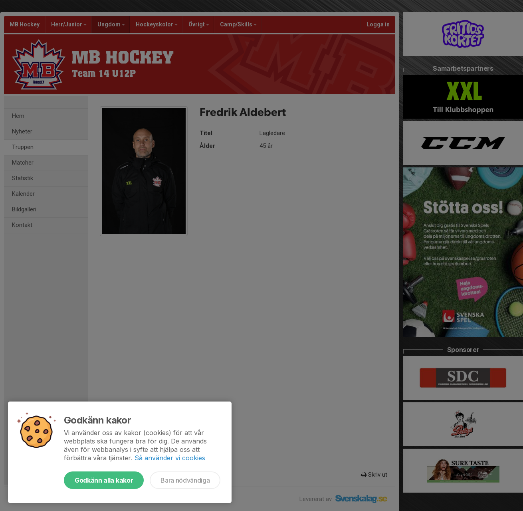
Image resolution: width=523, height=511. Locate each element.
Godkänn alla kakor (104, 480)
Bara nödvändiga (185, 480)
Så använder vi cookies (170, 458)
